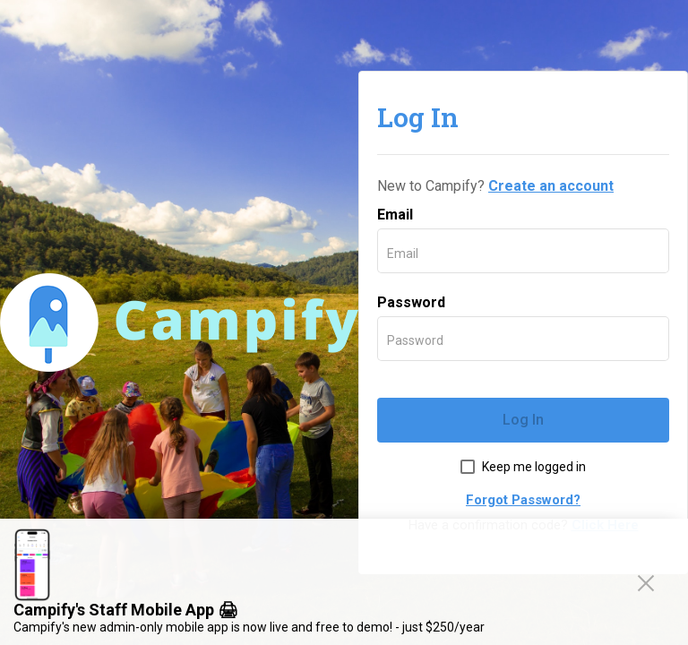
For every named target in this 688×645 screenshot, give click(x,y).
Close (649, 581)
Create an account (551, 185)
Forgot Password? (523, 500)
